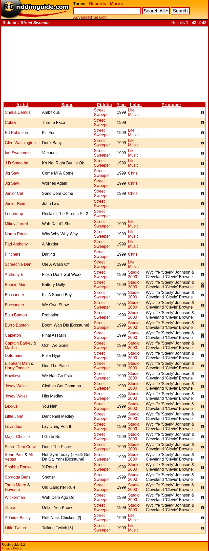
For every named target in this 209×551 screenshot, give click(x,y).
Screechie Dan (18, 264)
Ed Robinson (16, 132)
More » (116, 3)
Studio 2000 (133, 274)
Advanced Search (90, 17)
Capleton (13, 335)
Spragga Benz (17, 477)
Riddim (104, 105)
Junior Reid (15, 203)
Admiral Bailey (18, 518)
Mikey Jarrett (16, 224)
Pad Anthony (16, 244)
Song (67, 105)
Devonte (12, 489)
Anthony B (14, 274)
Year (121, 105)
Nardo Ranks (16, 234)
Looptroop (14, 214)
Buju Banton (16, 315)
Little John (14, 416)
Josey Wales (16, 386)
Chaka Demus (17, 112)
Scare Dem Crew (20, 447)
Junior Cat (14, 193)
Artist (22, 105)
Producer (171, 105)
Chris (132, 173)
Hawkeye (13, 376)
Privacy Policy (12, 548)
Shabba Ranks (18, 467)
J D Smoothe (16, 163)
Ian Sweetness (18, 153)
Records (97, 3)
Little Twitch (15, 528)
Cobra (10, 122)
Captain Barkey (18, 343)
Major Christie (17, 436)
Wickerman (15, 497)
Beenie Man (15, 284)
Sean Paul (14, 454)
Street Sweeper (102, 112)
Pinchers (12, 254)
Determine (14, 355)
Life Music (133, 112)
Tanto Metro (15, 485)
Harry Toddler (17, 368)
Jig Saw (12, 173)
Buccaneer (14, 295)
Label (136, 105)
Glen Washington (20, 143)
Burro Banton (17, 325)
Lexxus (11, 406)
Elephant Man (17, 363)
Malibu (11, 348)
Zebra (10, 507)
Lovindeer (14, 426)
